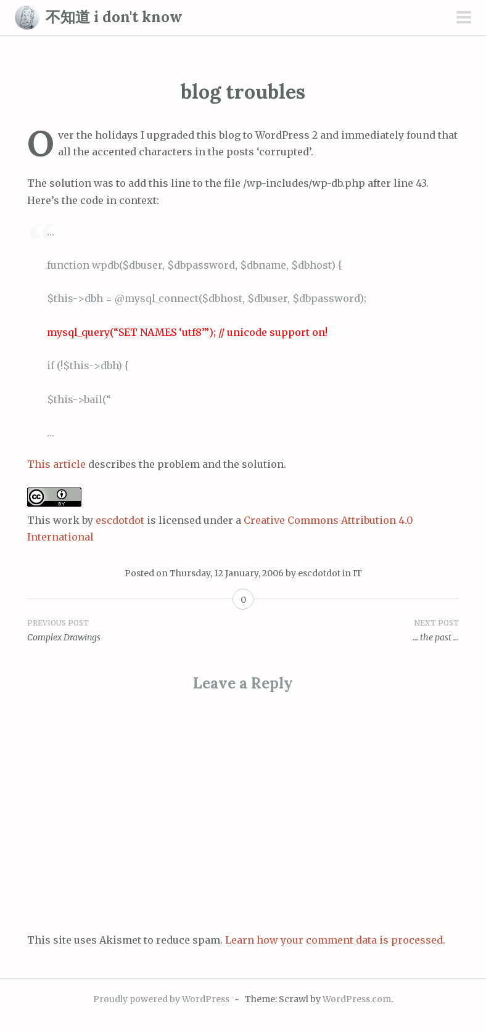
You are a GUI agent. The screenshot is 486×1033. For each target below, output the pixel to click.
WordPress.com (357, 999)
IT (357, 573)
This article (56, 464)
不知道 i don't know (114, 17)
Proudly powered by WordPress (161, 999)
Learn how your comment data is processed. (335, 940)
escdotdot (120, 520)
